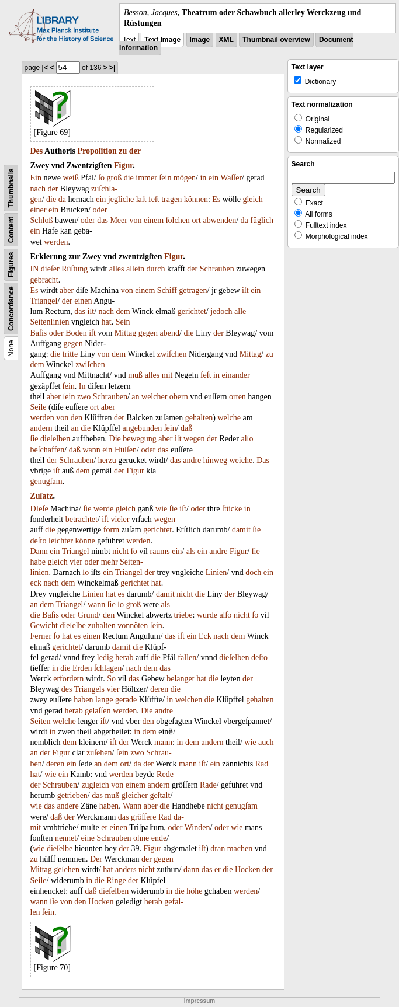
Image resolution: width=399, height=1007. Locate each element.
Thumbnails (11, 188)
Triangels (89, 689)
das (102, 220)
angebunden (142, 428)
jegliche (121, 199)
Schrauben (217, 268)
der (135, 151)
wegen (194, 438)
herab (124, 657)
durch (156, 268)
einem (154, 220)
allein (135, 268)
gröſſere (144, 817)
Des (36, 151)
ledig (105, 657)
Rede (165, 774)
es (121, 594)
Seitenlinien (50, 322)
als (191, 551)
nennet (66, 838)
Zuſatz (41, 496)
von (135, 220)
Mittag (125, 333)
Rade (208, 784)
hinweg (215, 460)
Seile (38, 407)
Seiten (40, 721)
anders (126, 869)
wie (161, 508)
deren (159, 689)
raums (159, 551)
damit (241, 529)
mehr (109, 561)
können (196, 199)
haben (83, 699)
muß (135, 375)
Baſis (38, 333)
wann (91, 449)
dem (123, 311)
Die (115, 438)
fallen (187, 657)
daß (186, 428)
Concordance (11, 309)
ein (213, 177)
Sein (123, 322)
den (76, 417)
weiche (241, 460)
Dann (39, 551)
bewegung (140, 438)
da (62, 199)
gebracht (44, 280)
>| (112, 68)
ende (158, 838)
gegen (148, 333)
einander (235, 375)
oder (99, 209)
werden (56, 242)
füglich (261, 220)
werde (103, 508)
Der (96, 859)
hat (107, 322)
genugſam (46, 481)
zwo (84, 396)
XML (226, 40)
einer (38, 209)
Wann (132, 806)
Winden (197, 827)
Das (262, 460)
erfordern (68, 678)
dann (191, 869)
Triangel (44, 301)
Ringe (116, 880)
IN (34, 268)
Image (200, 40)
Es (216, 199)
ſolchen (178, 220)
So (111, 678)
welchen (189, 699)
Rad (262, 763)
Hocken (248, 869)
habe (38, 561)
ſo (101, 177)
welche (229, 417)
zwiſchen (172, 354)
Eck (205, 636)
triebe (183, 615)
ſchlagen (108, 668)
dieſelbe (72, 625)
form (111, 529)
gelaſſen (97, 710)
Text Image (162, 40)
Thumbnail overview (276, 40)
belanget (180, 678)
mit (167, 375)
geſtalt (160, 795)
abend (169, 333)
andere (67, 806)
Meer (118, 220)
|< (45, 68)
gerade (126, 699)
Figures (11, 264)
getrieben (72, 795)
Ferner (41, 636)
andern (41, 428)
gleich (252, 199)
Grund (88, 615)
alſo (247, 438)
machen (240, 848)
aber (67, 290)
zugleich (95, 784)
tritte (70, 354)
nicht (120, 551)
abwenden (219, 220)
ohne (141, 838)
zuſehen (99, 752)
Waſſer (231, 177)
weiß (71, 177)
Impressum (199, 1001)
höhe (194, 891)
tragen (171, 199)
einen (83, 301)
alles (116, 268)
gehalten (199, 417)
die (129, 177)
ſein (165, 177)
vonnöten (132, 625)
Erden (82, 668)
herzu (107, 460)
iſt (245, 290)
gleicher (135, 795)
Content (11, 230)
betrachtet (81, 519)
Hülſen (126, 449)
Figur (123, 165)
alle (240, 311)
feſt (153, 199)
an (135, 396)
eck (35, 583)
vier (76, 561)
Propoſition (96, 151)
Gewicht (44, 625)
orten (237, 396)
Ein (35, 177)
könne (85, 540)
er (104, 827)
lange (104, 699)
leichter (60, 540)
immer (146, 177)
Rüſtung (74, 268)
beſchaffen (47, 449)
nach (38, 188)
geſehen (66, 869)
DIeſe (39, 508)
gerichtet (192, 311)
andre (192, 460)
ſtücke (232, 508)
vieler (120, 519)
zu (123, 151)
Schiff (167, 290)
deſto (38, 540)
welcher (154, 396)
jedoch (221, 311)
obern (178, 396)
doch (253, 572)
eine (88, 838)
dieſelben (55, 438)
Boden (76, 333)
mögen (185, 177)
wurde (207, 615)
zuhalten (101, 625)
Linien (216, 572)
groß (114, 177)
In (82, 386)
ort (196, 220)
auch (265, 742)
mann (163, 742)
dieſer (50, 268)
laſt (141, 199)
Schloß (41, 220)
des (66, 689)
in (203, 177)
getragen (193, 290)
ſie (34, 438)
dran (217, 848)
